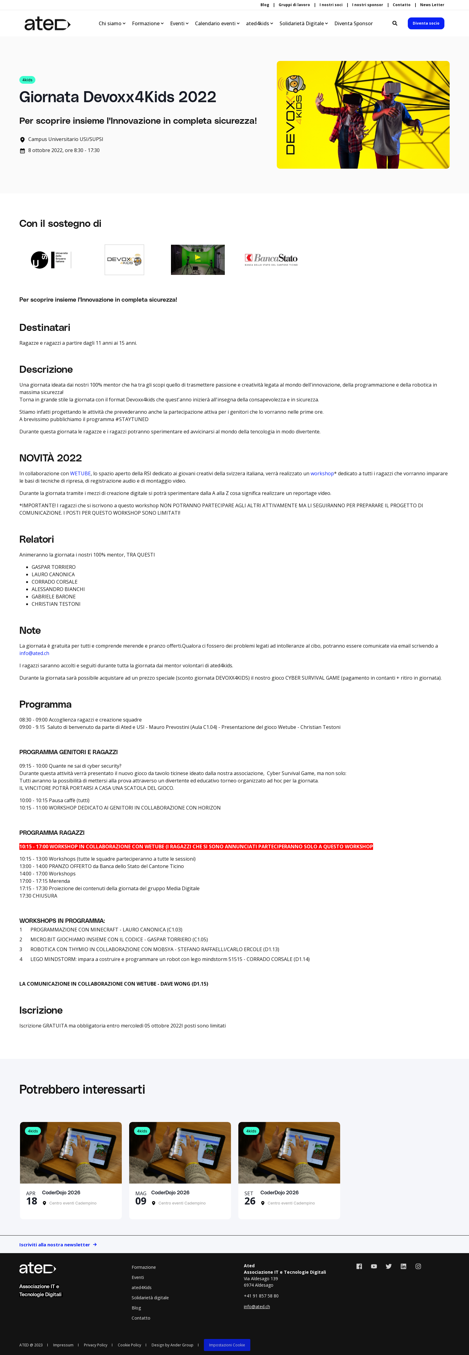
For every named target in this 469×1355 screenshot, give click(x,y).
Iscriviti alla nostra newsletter (54, 1244)
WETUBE (80, 473)
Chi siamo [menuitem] (110, 23)
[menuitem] (227, 1345)
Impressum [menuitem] (63, 1345)
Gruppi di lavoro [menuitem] (294, 5)
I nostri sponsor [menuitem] (367, 5)
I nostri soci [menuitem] (331, 5)
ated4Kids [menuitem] (142, 1287)
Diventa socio (426, 23)
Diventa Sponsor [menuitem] (353, 23)
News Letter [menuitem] (432, 5)
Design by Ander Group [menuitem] (172, 1345)
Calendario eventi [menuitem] (215, 23)
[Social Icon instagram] (416, 1266)
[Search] (395, 22)
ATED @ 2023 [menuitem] (31, 1345)
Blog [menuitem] (264, 5)
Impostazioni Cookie (227, 1345)
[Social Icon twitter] (388, 1266)
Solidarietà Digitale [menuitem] (302, 23)
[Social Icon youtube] (374, 1266)
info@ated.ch (34, 653)
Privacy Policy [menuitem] (95, 1345)
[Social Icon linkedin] (403, 1266)
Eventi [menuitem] (177, 23)
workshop (322, 473)
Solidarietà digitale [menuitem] (150, 1298)
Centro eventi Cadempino (72, 1203)
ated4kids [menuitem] (257, 23)
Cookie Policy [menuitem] (129, 1345)
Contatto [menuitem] (402, 5)
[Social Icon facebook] (361, 1266)
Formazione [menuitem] (146, 23)
